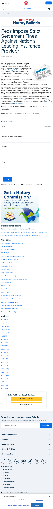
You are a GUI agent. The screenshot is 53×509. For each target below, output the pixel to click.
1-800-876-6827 (8, 467)
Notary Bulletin (7, 14)
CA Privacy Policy (8, 487)
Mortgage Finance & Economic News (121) (13, 279)
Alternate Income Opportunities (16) (12, 243)
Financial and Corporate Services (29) (12, 256)
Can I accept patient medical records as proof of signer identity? (20, 235)
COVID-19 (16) (5, 253)
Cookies (5, 476)
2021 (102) (5, 349)
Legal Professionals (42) (8, 276)
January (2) (5, 333)
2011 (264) (5, 382)
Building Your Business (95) (9, 250)
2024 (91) (5, 339)
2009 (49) (5, 388)
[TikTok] (30, 460)
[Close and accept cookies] (50, 497)
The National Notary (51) (8, 312)
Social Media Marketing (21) (9, 309)
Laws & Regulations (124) (8, 272)
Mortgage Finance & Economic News (24, 113)
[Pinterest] (37, 460)
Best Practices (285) (7, 246)
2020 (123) (5, 352)
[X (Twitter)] (44, 460)
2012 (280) (5, 379)
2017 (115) (5, 362)
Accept (37, 505)
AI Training (6, 484)
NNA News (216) (6, 282)
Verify (3, 162)
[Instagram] (10, 460)
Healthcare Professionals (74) (10, 259)
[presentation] (17, 167)
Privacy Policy (7, 470)
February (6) (6, 329)
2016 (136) (5, 365)
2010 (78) (5, 385)
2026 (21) (5, 319)
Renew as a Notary (26, 404)
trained (48, 101)
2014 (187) (5, 372)
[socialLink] (3, 462)
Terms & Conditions (9, 481)
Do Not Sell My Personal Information (18, 505)
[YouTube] (23, 460)
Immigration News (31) (7, 266)
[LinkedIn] (17, 460)
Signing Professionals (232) (9, 302)
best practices (18, 103)
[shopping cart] (43, 9)
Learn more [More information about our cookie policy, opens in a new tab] (39, 500)
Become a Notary (26, 399)
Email (12, 136)
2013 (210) (5, 375)
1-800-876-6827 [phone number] (26, 8)
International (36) (6, 269)
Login (48, 3)
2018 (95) (5, 359)
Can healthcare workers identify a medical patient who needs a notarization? (24, 232)
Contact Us (6, 479)
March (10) (5, 326)
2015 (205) (5, 369)
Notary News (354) (6, 289)
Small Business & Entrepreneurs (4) (12, 305)
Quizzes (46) (5, 292)
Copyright (6, 473)
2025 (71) (5, 336)
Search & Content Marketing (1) (10, 299)
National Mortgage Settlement (11, 70)
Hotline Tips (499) (6, 263)
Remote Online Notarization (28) (11, 295)
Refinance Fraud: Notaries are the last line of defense (17, 229)
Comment (5, 146)
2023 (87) (5, 342)
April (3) (4, 323)
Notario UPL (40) (6, 286)
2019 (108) (5, 356)
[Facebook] (3, 460)
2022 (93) (5, 346)
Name (4, 126)
